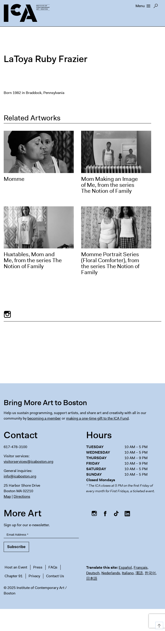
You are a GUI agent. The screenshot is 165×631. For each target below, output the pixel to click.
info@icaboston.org (20, 476)
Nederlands (110, 573)
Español (125, 567)
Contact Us (55, 576)
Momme (14, 179)
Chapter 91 (14, 576)
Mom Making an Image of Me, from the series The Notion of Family (109, 185)
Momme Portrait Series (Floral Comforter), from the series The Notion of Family (110, 263)
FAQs (52, 567)
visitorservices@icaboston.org (28, 461)
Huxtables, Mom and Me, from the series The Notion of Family (33, 260)
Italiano (128, 573)
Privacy (34, 576)
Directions (22, 496)
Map (7, 496)
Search (155, 7)
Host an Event (16, 567)
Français (140, 567)
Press (37, 567)
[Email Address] (41, 535)
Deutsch (93, 573)
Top (158, 624)
